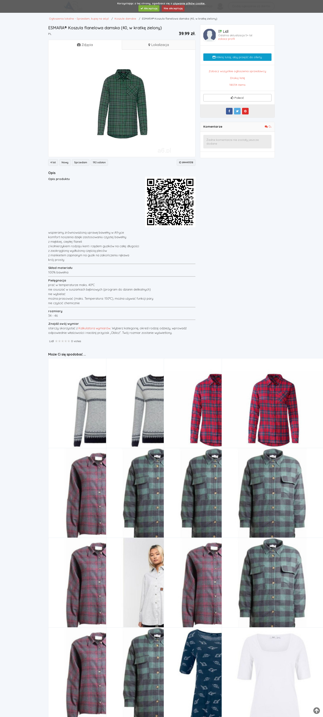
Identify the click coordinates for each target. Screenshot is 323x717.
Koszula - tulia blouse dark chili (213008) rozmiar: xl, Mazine (75, 511)
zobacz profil (226, 38)
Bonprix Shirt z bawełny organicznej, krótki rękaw (249, 690)
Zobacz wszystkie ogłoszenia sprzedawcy (237, 71)
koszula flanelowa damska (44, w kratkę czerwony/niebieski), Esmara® (249, 421)
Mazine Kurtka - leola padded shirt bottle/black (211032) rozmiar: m (249, 511)
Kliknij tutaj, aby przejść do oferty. (237, 57)
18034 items (237, 85)
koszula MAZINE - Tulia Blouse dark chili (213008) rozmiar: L (75, 601)
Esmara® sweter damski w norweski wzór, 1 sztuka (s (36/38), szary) (75, 421)
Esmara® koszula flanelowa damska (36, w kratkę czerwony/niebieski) (191, 421)
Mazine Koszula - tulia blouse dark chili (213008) (75, 690)
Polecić (237, 98)
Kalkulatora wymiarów (94, 328)
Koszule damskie (63, 427)
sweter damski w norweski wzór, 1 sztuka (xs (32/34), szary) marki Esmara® (133, 421)
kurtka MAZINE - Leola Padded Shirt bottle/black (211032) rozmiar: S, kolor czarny (191, 511)
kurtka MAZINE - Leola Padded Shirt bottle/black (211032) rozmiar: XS (133, 690)
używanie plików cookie (189, 3)
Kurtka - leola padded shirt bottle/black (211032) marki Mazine (249, 601)
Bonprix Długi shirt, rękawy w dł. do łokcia (191, 690)
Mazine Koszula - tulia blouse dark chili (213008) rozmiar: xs (191, 601)
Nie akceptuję (173, 8)
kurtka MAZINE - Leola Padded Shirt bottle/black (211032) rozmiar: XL (133, 511)
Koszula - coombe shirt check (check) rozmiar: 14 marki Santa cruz (133, 601)
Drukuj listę (237, 78)
